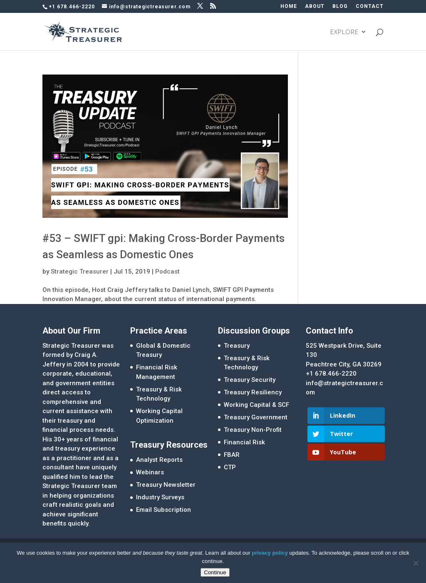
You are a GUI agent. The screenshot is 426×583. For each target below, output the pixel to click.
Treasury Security (249, 380)
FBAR (232, 454)
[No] (415, 563)
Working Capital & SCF (256, 405)
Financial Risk (244, 442)
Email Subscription (163, 509)
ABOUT (314, 6)
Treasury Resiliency (253, 392)
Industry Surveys (160, 497)
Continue (215, 572)
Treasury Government (255, 417)
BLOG (340, 6)
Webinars (150, 472)
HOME (288, 6)
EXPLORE (344, 32)
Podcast (167, 271)
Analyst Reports (159, 459)
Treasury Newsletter (166, 484)
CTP (230, 467)
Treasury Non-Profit (253, 430)
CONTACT (370, 6)
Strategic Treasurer (80, 271)
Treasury (237, 345)
